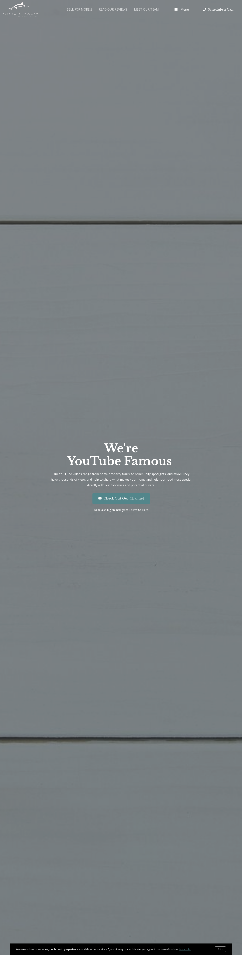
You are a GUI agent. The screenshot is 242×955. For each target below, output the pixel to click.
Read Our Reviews (113, 9)
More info (185, 949)
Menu (182, 9)
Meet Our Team (146, 9)
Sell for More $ (79, 9)
